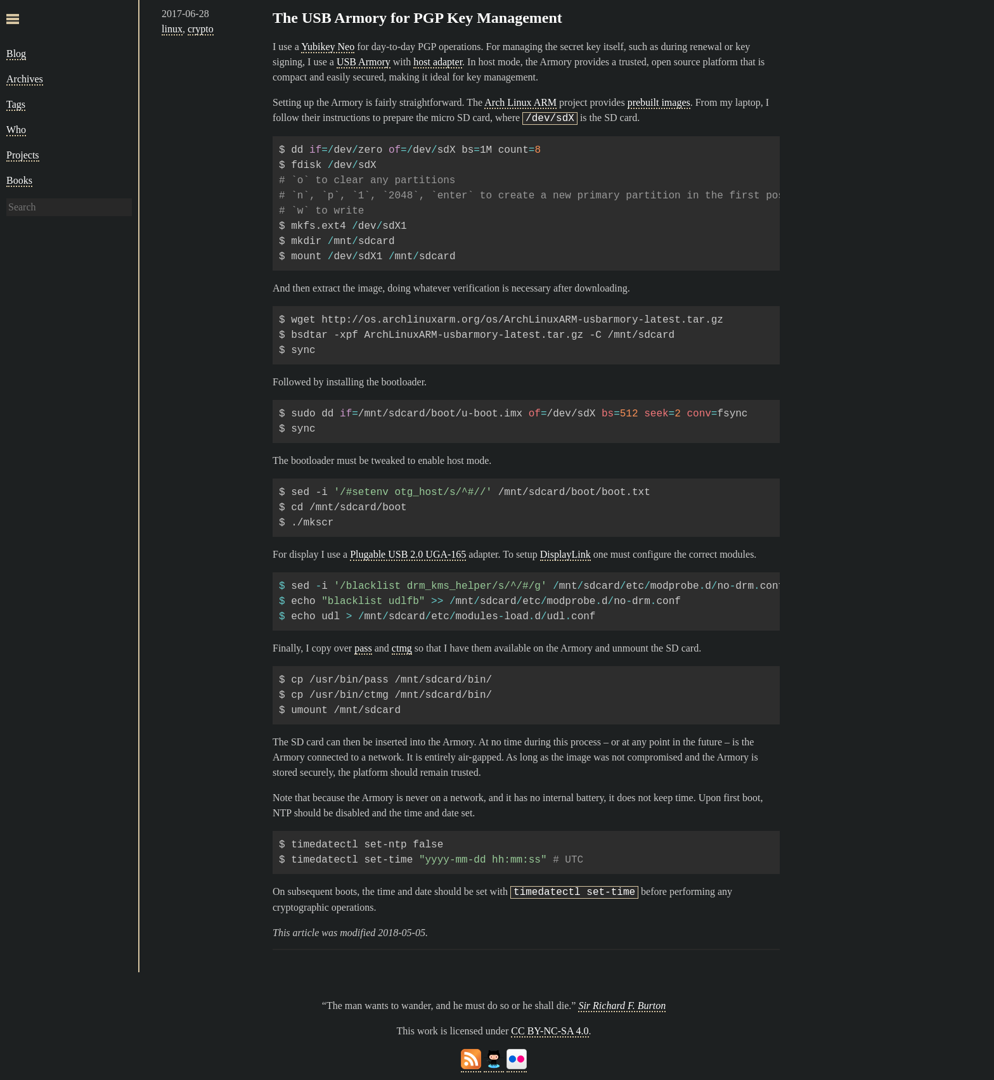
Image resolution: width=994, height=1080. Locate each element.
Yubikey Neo (327, 46)
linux (172, 28)
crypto (201, 28)
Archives (24, 79)
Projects (22, 155)
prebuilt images (659, 102)
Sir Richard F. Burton (622, 1005)
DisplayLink (565, 554)
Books (19, 180)
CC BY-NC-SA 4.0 (549, 1030)
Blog (16, 53)
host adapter (437, 61)
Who (16, 129)
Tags (15, 104)
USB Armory (363, 61)
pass (363, 648)
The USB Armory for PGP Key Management (417, 18)
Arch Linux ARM (520, 102)
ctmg (402, 648)
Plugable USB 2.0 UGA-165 (408, 554)
